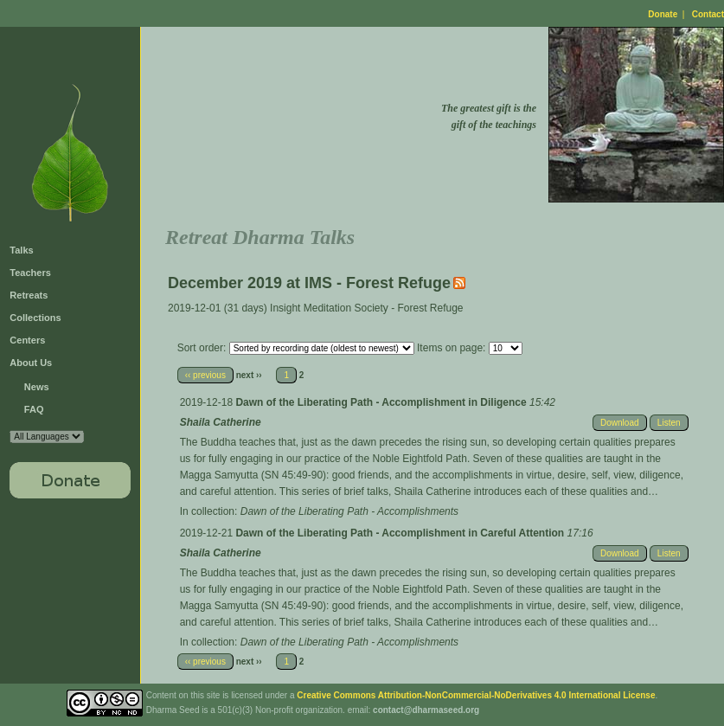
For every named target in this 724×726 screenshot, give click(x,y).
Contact (708, 14)
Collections (35, 317)
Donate (662, 14)
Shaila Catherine (220, 422)
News (36, 387)
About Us (31, 362)
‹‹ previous (205, 375)
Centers (27, 340)
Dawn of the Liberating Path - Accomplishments (349, 511)
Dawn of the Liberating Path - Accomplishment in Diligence (382, 402)
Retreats (29, 295)
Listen (669, 422)
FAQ (34, 409)
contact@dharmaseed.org (426, 710)
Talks (21, 250)
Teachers (30, 272)
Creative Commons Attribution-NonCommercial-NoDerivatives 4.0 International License (476, 695)
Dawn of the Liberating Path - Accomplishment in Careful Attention (401, 533)
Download (619, 422)
